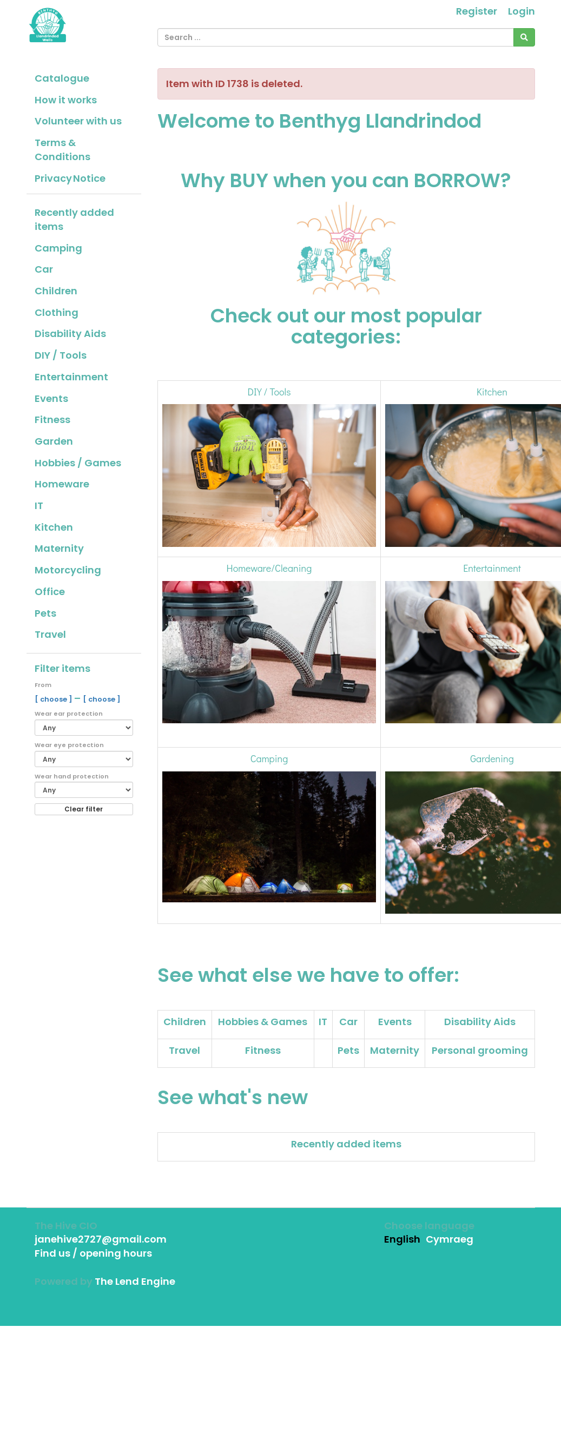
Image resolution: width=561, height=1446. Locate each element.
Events (51, 398)
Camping (58, 248)
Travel (50, 634)
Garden (54, 441)
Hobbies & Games (262, 1021)
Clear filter (83, 809)
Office (50, 591)
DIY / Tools (61, 355)
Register (476, 11)
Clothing (56, 312)
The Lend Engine (135, 1281)
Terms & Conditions (62, 149)
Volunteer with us (78, 121)
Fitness (52, 419)
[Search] (524, 37)
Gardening (492, 758)
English (402, 1239)
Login (521, 11)
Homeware (62, 484)
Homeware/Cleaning (269, 568)
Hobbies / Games (78, 463)
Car (44, 269)
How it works (66, 100)
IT (39, 505)
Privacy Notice (70, 178)
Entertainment (71, 377)
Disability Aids (70, 333)
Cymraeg (449, 1239)
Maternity (59, 548)
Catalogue (62, 78)
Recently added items (74, 219)
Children (56, 291)
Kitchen (54, 527)
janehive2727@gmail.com (101, 1239)
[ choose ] (54, 699)
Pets (45, 613)
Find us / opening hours (93, 1253)
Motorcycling (68, 570)
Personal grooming (480, 1050)
